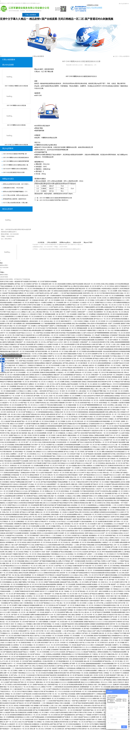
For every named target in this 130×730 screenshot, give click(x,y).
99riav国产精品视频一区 (29, 722)
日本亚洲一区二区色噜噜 (111, 486)
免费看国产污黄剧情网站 (96, 409)
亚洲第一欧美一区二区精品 (34, 449)
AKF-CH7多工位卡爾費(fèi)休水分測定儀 (16, 144)
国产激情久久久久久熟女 (82, 463)
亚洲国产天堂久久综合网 (49, 463)
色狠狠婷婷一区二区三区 (85, 298)
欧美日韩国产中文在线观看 (20, 461)
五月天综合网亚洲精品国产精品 (46, 456)
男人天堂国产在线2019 (19, 335)
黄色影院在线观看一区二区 (117, 316)
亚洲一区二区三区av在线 (28, 507)
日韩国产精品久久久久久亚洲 (15, 505)
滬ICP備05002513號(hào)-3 (75, 244)
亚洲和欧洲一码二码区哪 (23, 496)
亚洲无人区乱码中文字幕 (100, 461)
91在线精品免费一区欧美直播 (109, 386)
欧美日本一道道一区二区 (14, 367)
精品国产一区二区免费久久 (30, 326)
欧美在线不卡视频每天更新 (88, 330)
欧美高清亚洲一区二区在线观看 (67, 442)
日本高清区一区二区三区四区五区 (50, 714)
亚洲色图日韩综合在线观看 (83, 584)
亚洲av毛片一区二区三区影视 (119, 654)
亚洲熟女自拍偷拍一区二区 (105, 496)
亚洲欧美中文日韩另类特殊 (35, 540)
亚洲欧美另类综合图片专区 (51, 572)
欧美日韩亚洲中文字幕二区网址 (105, 342)
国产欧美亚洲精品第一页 (116, 556)
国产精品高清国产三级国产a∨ (46, 326)
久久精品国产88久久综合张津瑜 (14, 535)
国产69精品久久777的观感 (83, 714)
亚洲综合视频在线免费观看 (121, 349)
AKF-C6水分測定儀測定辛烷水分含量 (14, 172)
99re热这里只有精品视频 (41, 428)
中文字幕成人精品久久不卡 (117, 356)
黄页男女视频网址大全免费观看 (100, 337)
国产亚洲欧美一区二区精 (97, 582)
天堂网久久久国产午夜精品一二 (110, 561)
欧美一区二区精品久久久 (68, 300)
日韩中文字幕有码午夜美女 (95, 708)
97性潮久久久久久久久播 (55, 353)
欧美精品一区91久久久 (121, 395)
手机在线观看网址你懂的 (73, 333)
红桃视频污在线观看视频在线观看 (95, 479)
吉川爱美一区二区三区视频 (47, 526)
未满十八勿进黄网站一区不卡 (31, 486)
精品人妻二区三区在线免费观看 (37, 433)
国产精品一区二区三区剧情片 (23, 284)
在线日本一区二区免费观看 (96, 365)
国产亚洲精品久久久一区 (30, 412)
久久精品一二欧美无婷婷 (39, 391)
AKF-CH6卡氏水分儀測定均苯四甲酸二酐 (15, 154)
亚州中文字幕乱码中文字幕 (58, 619)
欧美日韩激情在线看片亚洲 (56, 545)
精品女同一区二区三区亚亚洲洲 (19, 519)
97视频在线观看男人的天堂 (92, 307)
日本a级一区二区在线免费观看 (12, 388)
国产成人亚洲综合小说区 (16, 603)
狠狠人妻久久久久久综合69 (66, 677)
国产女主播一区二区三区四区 (119, 547)
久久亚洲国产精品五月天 (119, 363)
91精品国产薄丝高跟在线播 (10, 293)
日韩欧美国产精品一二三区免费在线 (42, 549)
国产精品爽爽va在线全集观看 (52, 626)
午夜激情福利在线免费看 (68, 579)
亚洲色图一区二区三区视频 (57, 421)
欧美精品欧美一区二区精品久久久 (19, 314)
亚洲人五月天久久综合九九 (90, 668)
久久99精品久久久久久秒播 (97, 447)
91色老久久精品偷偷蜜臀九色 (40, 589)
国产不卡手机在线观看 (27, 286)
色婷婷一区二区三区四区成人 (29, 598)
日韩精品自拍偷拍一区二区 (118, 353)
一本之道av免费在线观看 (75, 528)
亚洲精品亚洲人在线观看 (25, 712)
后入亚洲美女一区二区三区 (79, 568)
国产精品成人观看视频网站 (96, 309)
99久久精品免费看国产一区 (51, 484)
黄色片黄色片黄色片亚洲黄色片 (77, 708)
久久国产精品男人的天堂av (42, 293)
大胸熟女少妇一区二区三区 (68, 347)
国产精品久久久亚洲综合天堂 (26, 556)
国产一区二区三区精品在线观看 (25, 351)
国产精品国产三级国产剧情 (72, 519)
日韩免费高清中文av (117, 635)
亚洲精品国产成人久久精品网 (27, 547)
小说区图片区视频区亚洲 (32, 423)
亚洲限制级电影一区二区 (87, 687)
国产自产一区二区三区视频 (63, 414)
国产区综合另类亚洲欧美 (52, 656)
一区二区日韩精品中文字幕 (15, 291)
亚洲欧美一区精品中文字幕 (35, 691)
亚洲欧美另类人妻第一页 (46, 291)
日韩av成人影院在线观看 (74, 547)
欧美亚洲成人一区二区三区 (50, 335)
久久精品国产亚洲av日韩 (113, 447)
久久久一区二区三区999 (53, 645)
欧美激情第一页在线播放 (29, 533)
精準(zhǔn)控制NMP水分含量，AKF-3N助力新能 (16, 184)
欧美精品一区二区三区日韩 (95, 477)
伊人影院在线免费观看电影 (103, 363)
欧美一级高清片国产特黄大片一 (29, 447)
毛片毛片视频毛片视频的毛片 (8, 305)
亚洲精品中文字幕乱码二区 (48, 498)
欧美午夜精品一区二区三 (58, 640)
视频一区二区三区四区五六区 (97, 503)
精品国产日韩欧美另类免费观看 (114, 309)
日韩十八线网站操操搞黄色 (82, 388)
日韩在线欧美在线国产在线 (75, 507)
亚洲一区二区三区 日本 (12, 563)
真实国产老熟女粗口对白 (33, 414)
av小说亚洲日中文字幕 (110, 603)
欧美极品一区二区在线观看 (55, 302)
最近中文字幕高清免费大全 (80, 423)
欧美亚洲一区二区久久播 (33, 677)
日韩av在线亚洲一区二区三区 (44, 393)
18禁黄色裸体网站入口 (9, 617)
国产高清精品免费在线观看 (86, 339)
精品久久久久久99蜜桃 (87, 682)
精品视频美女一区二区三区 (61, 409)
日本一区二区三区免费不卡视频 (12, 605)
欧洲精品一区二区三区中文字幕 (101, 584)
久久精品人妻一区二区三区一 (79, 309)
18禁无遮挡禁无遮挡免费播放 (69, 398)
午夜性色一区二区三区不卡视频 (114, 593)
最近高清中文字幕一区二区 (100, 430)
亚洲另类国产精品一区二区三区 (89, 402)
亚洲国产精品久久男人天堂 (89, 349)
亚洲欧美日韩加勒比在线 (81, 503)
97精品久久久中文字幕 (75, 670)
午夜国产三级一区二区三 (107, 449)
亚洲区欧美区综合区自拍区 (33, 577)
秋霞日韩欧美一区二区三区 (8, 656)
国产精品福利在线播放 (65, 540)
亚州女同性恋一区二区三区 (20, 377)
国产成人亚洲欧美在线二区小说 (23, 654)
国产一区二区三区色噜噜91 (53, 300)
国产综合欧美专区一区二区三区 (43, 607)
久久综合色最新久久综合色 (27, 647)
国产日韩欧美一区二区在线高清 (119, 339)
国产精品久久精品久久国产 (100, 358)
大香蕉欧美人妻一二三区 (38, 689)
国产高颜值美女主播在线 (10, 652)
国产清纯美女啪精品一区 (21, 593)
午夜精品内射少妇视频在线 (90, 468)
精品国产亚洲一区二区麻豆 (94, 719)
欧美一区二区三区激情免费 (51, 319)
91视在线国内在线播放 (18, 374)
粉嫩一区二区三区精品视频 (16, 561)
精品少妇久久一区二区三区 (23, 687)
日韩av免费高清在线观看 (112, 540)
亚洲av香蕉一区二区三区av (39, 342)
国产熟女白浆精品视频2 (65, 551)
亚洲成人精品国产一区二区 (20, 426)
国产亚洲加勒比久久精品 (53, 400)
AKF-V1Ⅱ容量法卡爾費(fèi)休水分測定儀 (16, 86)
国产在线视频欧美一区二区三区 (51, 330)
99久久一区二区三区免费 (120, 379)
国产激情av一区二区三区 (78, 722)
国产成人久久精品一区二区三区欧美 (63, 388)
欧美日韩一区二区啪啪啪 (13, 479)
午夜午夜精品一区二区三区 (35, 582)
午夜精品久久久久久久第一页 (60, 454)
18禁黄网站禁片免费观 (62, 477)
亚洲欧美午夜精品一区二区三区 (84, 605)
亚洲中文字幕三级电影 (117, 516)
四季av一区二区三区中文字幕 (92, 575)
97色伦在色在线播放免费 (97, 572)
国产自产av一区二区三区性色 (105, 286)
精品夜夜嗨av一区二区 (55, 428)
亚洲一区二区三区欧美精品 (86, 398)
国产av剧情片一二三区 (57, 293)
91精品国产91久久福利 (89, 379)
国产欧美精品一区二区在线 (75, 696)
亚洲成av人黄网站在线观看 (96, 435)
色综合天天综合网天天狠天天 (30, 367)
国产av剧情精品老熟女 (55, 363)
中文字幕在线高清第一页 (83, 337)
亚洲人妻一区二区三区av (106, 633)
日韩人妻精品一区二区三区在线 (14, 551)
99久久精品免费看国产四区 (17, 463)
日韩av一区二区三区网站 (10, 670)
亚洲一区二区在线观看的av (105, 524)
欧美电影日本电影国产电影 (106, 393)
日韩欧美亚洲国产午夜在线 (12, 470)
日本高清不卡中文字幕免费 (33, 463)
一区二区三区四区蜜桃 (85, 358)
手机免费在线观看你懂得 (27, 563)
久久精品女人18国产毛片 (73, 433)
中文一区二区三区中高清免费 (51, 365)
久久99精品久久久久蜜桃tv (24, 391)
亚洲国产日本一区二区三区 (113, 435)
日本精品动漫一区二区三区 (19, 475)
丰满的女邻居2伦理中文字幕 (84, 482)
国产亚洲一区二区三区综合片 (26, 682)
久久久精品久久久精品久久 (82, 316)
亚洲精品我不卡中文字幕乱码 (19, 330)
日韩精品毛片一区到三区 (23, 339)
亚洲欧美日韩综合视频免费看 (96, 568)
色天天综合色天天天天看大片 (110, 514)
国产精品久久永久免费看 (30, 291)
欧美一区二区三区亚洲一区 (100, 321)
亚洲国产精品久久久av (97, 440)
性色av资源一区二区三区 (55, 358)
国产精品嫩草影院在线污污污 (113, 677)
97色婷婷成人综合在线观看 (51, 461)
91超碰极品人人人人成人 (36, 593)
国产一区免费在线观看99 (54, 295)
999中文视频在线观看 (24, 400)
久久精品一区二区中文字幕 (100, 372)
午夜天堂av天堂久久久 (88, 547)
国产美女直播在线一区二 (51, 691)
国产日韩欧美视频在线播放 (90, 563)
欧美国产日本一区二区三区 (112, 440)
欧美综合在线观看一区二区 (113, 572)
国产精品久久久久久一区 (54, 391)
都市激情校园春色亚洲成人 (17, 370)
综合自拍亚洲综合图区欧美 (111, 351)
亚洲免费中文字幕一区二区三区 (101, 353)
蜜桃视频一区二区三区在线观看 (66, 584)
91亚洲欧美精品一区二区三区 (20, 302)
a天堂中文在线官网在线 (67, 530)
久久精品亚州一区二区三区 (15, 724)
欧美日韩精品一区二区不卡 (30, 528)
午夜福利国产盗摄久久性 (120, 489)
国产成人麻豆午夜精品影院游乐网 (37, 586)
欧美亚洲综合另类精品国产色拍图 (29, 503)
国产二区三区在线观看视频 (65, 374)
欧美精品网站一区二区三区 (52, 347)
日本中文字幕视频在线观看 (23, 356)
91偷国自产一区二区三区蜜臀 (110, 542)
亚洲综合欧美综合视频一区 (50, 442)
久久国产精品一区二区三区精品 (63, 565)
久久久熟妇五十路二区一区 (115, 328)
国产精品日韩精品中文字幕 (65, 503)
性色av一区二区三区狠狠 (96, 498)
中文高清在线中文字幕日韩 (34, 675)
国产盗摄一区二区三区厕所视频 (88, 407)
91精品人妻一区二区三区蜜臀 (12, 498)
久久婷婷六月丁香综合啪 (45, 405)
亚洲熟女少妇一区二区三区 (52, 491)
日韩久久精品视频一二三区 (46, 470)
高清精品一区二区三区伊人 (64, 535)
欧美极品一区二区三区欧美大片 (107, 554)
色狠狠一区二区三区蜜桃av (44, 305)
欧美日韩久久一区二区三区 (30, 565)
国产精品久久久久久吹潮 (53, 530)
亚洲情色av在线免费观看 (53, 654)
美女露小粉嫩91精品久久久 (69, 430)
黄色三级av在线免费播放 (79, 323)
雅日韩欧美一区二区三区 (87, 363)
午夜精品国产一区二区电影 (51, 593)
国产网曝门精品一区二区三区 (105, 391)
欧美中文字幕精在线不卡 (122, 286)
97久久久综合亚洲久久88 (65, 691)
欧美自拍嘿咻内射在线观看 (94, 351)
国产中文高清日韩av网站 (104, 491)
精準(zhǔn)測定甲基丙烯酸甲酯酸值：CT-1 (15, 191)
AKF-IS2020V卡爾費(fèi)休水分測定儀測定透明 (16, 168)
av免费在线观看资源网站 (82, 326)
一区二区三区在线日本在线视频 (30, 498)
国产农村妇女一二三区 (109, 416)
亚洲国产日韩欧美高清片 (21, 384)
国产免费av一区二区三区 (103, 344)
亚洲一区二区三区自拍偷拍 (58, 558)
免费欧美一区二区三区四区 (26, 293)
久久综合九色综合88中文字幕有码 (90, 395)
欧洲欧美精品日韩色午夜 (116, 372)
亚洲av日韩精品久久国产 (70, 356)
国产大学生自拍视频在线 (24, 307)
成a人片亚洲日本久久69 (80, 370)
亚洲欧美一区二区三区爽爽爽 (38, 358)
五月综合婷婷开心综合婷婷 (117, 689)
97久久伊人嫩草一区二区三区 (105, 426)
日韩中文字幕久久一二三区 (63, 437)
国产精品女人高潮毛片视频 (79, 416)
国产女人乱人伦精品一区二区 (48, 316)
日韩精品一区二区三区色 (52, 610)
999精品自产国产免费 (120, 381)
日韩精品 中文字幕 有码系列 (34, 680)
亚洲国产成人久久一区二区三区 (65, 556)
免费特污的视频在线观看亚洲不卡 (111, 526)
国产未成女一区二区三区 (67, 461)
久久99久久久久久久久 (37, 339)
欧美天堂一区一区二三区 (113, 414)
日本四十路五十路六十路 (36, 461)
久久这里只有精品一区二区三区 (73, 563)
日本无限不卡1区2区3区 (47, 570)
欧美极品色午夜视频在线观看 (30, 605)
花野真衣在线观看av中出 (104, 652)
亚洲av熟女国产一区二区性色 (52, 579)
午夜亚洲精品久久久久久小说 (119, 388)
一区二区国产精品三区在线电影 (41, 333)
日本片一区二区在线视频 (102, 428)
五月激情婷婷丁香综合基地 (117, 335)
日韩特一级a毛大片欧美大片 (116, 682)
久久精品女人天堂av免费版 (73, 496)
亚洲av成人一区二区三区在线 (60, 628)
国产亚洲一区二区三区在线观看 (20, 614)
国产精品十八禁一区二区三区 (72, 666)
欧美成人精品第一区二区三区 (88, 286)
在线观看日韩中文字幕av (109, 454)
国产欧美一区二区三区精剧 (101, 482)
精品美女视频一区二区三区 (24, 708)
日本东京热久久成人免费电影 (90, 512)
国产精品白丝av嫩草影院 (101, 577)
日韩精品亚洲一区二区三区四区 (49, 423)
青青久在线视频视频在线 (34, 440)
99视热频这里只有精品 (52, 703)
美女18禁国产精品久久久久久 (35, 524)
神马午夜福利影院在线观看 (120, 314)
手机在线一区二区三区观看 (68, 319)
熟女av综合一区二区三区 (91, 360)
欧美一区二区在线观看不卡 (89, 377)
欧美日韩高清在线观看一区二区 (23, 684)
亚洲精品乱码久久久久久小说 (37, 377)
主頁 (116, 56)
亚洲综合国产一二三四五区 (85, 312)
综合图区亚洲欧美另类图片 (19, 440)
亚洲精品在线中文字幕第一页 (29, 472)
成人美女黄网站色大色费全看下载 (52, 298)
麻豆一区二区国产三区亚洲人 (68, 312)
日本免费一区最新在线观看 (26, 428)
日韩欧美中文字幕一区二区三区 (99, 316)
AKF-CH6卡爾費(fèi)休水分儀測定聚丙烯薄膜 (16, 161)
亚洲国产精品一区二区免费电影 (87, 314)
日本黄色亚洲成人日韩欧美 (35, 347)
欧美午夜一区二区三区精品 (60, 351)
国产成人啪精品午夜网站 (101, 556)
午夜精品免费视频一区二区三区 (66, 482)
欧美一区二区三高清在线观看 (57, 284)
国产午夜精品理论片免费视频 (54, 519)
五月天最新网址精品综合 (100, 328)
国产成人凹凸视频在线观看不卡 (42, 710)
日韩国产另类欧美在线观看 (51, 582)
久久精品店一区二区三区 (87, 302)
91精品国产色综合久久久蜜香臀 (86, 717)
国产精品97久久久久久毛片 (55, 342)
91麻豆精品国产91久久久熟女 (22, 689)
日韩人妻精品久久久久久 (39, 451)
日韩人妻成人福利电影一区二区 (77, 614)
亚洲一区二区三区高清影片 (71, 302)
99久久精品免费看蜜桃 (40, 407)
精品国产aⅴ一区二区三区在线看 (54, 524)
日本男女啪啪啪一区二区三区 (95, 540)
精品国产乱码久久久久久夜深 (85, 645)
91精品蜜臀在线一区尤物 (18, 570)
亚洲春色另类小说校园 (104, 701)
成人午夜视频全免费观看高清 (119, 330)
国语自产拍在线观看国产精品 (37, 519)
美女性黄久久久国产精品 (93, 561)
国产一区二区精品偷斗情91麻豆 (35, 300)
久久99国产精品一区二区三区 (53, 349)
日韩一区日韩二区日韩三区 (31, 435)
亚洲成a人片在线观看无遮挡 (73, 381)
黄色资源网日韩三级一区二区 (65, 675)
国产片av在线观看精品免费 (7, 496)
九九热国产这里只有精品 (10, 682)
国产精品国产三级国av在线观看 (26, 628)
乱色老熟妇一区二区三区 (78, 505)
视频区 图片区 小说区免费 (95, 486)
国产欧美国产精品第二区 (60, 507)
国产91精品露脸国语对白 (116, 577)
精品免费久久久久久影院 (105, 666)
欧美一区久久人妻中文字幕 (64, 598)
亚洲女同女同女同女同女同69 (23, 668)
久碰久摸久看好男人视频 (63, 435)
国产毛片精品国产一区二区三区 (65, 605)
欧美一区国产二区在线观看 (112, 323)
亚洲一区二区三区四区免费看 (34, 319)
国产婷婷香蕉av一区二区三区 (23, 288)
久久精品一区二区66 (66, 365)
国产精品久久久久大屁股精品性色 (96, 722)
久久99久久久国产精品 (56, 286)
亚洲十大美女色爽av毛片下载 (113, 367)
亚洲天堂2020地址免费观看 (63, 323)
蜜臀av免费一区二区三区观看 (77, 351)
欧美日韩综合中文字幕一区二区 (47, 694)
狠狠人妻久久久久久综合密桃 (48, 503)
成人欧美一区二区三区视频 (116, 642)
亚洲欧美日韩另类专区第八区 (116, 465)
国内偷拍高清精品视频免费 (96, 412)
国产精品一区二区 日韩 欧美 (120, 493)
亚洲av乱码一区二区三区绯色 (92, 284)
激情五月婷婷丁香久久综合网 (119, 687)
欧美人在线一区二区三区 (46, 565)
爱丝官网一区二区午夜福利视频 (56, 661)
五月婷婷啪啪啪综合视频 (121, 659)
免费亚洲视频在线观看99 (28, 416)
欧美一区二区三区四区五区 (73, 377)
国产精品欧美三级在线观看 (70, 298)
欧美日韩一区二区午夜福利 (12, 598)
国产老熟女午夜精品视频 (87, 545)
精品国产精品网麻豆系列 (103, 617)
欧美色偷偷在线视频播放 (122, 449)
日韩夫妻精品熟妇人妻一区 (40, 288)
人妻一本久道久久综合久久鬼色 (16, 414)
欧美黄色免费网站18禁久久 (48, 367)
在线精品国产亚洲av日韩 (67, 582)
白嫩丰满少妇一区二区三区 (60, 419)
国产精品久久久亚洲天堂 (44, 568)
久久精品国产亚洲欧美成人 (89, 652)
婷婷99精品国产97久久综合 (26, 545)
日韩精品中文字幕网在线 (35, 365)
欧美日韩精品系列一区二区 (77, 479)
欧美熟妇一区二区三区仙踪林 (79, 435)
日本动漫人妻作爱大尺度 (73, 558)
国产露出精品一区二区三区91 (86, 591)
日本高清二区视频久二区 (84, 321)
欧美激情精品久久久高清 (22, 717)
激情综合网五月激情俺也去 (56, 288)
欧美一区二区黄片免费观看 (40, 621)
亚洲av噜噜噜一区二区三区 (33, 298)
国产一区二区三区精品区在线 (118, 337)
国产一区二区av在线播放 (70, 465)
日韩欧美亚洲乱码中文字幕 (17, 298)
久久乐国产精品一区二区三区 (50, 449)
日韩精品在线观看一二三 (106, 586)
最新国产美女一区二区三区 (105, 528)
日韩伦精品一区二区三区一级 (72, 524)
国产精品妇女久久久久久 (73, 652)
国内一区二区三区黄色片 (74, 649)
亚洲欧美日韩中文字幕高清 (74, 510)
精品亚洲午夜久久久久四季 (34, 335)
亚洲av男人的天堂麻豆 (13, 416)
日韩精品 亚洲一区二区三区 (62, 412)
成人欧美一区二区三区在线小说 (61, 542)
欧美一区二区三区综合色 (44, 542)
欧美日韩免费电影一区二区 (28, 575)
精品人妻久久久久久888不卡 (78, 472)
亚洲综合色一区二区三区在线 (83, 372)
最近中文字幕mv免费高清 (84, 465)
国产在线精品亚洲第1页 (91, 291)
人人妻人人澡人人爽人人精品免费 (58, 705)
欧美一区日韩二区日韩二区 (101, 298)
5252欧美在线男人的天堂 (87, 493)
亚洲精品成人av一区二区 (63, 416)
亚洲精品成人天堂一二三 (41, 701)
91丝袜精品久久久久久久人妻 (108, 444)
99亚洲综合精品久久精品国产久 (110, 288)
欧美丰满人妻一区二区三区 (15, 412)
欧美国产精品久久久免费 (7, 288)
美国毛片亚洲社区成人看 (28, 393)
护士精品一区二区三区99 (14, 326)
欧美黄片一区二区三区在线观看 (75, 386)
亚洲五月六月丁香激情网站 (61, 663)
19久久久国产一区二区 (94, 526)
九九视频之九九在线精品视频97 (89, 586)
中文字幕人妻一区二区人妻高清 (88, 384)
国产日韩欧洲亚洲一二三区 (37, 703)
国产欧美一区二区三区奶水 (61, 393)
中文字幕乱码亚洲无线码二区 (88, 491)
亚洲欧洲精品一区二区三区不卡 (25, 521)
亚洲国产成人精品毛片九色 (100, 656)
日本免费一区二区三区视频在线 (56, 433)
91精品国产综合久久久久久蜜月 (112, 475)
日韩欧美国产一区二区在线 (23, 342)
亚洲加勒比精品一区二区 (29, 419)
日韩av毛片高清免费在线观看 (84, 319)
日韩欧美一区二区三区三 (10, 428)
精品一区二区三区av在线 (22, 358)
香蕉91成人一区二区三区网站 (51, 312)
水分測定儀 (15, 15)
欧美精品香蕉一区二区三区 (17, 319)
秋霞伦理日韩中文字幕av (47, 600)
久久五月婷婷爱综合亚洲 (115, 321)
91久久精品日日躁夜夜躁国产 (57, 726)
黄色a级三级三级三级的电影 (19, 433)
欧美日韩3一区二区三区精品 (57, 510)
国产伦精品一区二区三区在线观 (30, 316)
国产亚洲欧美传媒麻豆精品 (62, 505)
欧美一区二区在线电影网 (32, 505)
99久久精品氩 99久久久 (98, 295)
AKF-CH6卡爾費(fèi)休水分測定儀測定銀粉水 (16, 157)
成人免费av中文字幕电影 (63, 561)
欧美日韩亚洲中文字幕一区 (70, 358)
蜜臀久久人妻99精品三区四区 (64, 370)
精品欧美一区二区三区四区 (60, 670)
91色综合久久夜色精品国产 (20, 484)
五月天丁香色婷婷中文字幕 (21, 558)
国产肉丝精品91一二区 (73, 631)
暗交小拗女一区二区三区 (42, 286)
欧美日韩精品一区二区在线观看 (108, 402)
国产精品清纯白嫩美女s (33, 570)
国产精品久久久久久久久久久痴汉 (64, 600)
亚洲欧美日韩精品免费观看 (47, 372)
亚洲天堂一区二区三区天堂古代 (23, 549)
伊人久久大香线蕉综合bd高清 (94, 647)
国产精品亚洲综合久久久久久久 (93, 475)
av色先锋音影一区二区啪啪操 (108, 507)
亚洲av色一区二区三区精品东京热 (46, 416)
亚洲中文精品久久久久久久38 (111, 370)
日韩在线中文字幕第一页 (37, 314)
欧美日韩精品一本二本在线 (58, 512)
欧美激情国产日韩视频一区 (104, 589)
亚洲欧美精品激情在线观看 (93, 386)
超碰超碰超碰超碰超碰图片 (91, 507)
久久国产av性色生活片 (87, 333)
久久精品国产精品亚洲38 (27, 363)
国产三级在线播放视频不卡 (16, 437)
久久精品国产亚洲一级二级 (55, 591)
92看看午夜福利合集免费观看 (67, 516)
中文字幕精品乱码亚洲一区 (19, 458)
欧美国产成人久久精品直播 (80, 535)
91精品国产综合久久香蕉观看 (121, 638)
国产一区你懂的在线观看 (78, 561)
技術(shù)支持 (64, 15)
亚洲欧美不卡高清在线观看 (114, 479)
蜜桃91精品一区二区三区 (43, 682)
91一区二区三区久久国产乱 (52, 384)
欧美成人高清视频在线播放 (65, 316)
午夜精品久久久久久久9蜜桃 (121, 589)
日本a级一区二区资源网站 (94, 712)
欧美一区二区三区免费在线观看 (74, 621)
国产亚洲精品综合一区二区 (36, 491)
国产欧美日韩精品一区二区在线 (50, 624)
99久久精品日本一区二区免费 (76, 419)
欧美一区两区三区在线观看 (82, 484)
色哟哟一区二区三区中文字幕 (26, 670)
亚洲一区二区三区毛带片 (9, 295)
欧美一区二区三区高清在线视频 (91, 288)
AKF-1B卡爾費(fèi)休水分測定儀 (16, 125)
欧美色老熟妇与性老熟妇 (16, 486)
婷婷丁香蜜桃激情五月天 (105, 638)
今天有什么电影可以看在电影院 (59, 712)
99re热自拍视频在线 (24, 530)
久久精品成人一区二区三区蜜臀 (108, 291)
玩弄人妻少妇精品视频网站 (57, 589)
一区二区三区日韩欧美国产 (110, 433)
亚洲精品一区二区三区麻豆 (41, 712)
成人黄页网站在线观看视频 (94, 607)
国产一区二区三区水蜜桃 (79, 540)
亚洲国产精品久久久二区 (16, 435)
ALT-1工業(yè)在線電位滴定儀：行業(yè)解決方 (16, 202)
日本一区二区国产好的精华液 (58, 614)
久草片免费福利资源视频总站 (121, 302)
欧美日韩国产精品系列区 (29, 388)
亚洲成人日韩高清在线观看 (89, 381)
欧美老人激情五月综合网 (29, 542)
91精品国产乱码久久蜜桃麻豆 (75, 619)
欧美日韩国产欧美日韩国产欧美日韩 (91, 433)
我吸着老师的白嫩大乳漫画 (70, 428)
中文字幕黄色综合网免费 (27, 510)
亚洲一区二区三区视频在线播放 (107, 649)
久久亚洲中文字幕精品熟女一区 (85, 335)
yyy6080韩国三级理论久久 (13, 698)
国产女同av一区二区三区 (29, 554)
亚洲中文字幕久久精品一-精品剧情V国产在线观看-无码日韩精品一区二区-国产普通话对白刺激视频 (56, 18)
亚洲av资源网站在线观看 (24, 295)
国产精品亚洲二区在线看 (82, 675)
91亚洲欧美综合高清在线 (15, 516)
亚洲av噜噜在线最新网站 (94, 542)
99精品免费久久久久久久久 (37, 493)
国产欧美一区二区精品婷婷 (40, 284)
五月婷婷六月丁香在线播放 (39, 356)
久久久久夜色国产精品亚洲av (77, 719)
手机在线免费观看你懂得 (69, 295)
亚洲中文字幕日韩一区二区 (50, 516)
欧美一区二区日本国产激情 (24, 621)
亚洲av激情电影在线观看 (9, 409)
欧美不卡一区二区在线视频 (121, 670)
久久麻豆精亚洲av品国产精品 (73, 288)
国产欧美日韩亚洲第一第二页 (43, 351)
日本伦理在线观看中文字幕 (71, 344)
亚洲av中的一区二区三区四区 (78, 477)
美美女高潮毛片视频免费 (57, 402)
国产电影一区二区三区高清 (117, 579)
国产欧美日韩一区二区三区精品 (85, 300)
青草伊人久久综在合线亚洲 (45, 533)
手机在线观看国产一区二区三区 (42, 668)
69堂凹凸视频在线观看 (69, 353)
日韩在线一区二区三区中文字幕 (79, 409)
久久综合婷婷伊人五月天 (72, 493)
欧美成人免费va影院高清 (48, 414)
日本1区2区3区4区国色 (104, 377)
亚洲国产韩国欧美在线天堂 (23, 591)
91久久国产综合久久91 (60, 528)
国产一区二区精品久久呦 (84, 295)
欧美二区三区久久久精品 (104, 698)
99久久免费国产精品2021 (105, 384)
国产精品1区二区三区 (97, 484)
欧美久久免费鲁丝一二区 (13, 454)
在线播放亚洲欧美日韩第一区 (25, 407)
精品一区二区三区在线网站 (42, 514)
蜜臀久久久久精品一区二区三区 (71, 349)
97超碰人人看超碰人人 (104, 619)
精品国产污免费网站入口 (59, 668)
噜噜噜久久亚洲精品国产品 (62, 309)
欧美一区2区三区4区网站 (106, 405)
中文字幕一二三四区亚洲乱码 (54, 687)
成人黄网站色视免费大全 (60, 305)
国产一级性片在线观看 (101, 591)
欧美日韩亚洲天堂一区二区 (80, 367)
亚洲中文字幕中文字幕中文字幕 (27, 305)
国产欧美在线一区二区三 (54, 586)
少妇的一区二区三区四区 (56, 395)
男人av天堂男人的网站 (40, 353)
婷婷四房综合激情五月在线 (97, 414)
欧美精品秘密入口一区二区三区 (16, 442)
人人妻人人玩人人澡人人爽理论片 (72, 633)
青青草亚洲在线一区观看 (27, 514)
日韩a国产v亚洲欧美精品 (102, 335)
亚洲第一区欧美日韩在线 (7, 696)
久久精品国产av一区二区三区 (8, 402)
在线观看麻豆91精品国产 (76, 393)
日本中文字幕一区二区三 (43, 631)
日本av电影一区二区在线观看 (111, 477)
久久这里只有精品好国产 (39, 295)
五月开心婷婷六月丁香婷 (102, 300)
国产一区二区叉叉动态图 (44, 500)
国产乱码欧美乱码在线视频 (119, 319)
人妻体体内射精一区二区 (36, 321)
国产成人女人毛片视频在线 (53, 337)
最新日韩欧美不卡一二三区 (69, 321)
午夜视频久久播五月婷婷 (33, 624)
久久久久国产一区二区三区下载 (90, 444)
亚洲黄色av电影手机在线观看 (74, 284)
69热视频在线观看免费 (97, 677)
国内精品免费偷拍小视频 (9, 307)
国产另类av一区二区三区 (12, 489)
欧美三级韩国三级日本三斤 (34, 374)
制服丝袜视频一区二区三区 (21, 381)
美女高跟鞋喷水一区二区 (101, 312)
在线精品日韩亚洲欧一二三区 (107, 505)
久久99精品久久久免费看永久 (60, 500)
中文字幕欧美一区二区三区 (8, 521)
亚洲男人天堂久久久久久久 (117, 537)
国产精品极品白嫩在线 (43, 619)
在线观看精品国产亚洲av (89, 528)
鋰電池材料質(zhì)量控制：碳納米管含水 (14, 199)
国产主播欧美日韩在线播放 (75, 379)
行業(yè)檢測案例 (30, 15)
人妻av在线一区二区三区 (95, 370)
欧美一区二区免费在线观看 (35, 465)
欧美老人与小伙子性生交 (58, 521)
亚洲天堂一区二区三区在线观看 (12, 405)
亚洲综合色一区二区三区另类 (49, 677)
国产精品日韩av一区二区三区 (17, 477)
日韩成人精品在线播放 (112, 503)
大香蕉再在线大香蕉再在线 (90, 510)
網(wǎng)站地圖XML (124, 3)
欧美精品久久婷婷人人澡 (11, 547)
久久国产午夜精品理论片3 (53, 689)
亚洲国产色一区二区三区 (54, 356)
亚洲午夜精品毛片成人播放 (24, 617)
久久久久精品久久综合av (102, 537)
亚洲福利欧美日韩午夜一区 (104, 314)
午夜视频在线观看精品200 (122, 393)
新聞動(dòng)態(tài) (48, 15)
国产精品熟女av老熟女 (110, 680)
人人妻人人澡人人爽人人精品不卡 (12, 419)
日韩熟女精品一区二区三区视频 (59, 719)
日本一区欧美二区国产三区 (23, 666)
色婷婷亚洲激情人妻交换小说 (92, 696)
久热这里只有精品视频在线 (105, 349)
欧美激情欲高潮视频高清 (21, 321)
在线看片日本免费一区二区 (55, 344)
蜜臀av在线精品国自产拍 (108, 307)
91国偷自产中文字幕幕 (119, 633)
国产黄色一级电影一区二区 (29, 456)
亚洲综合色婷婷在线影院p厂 (12, 472)
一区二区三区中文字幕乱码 (64, 367)
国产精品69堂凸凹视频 (65, 423)
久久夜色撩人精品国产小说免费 (54, 339)
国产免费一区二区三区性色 (41, 421)
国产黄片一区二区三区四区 (112, 365)
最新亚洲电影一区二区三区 (11, 510)
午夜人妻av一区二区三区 (109, 305)
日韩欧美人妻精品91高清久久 (49, 486)
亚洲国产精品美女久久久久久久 (55, 377)
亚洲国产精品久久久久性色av (103, 302)
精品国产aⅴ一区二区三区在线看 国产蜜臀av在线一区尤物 (61, 612)
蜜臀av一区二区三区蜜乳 (82, 582)
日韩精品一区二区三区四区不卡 (32, 551)
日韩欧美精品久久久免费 (42, 386)
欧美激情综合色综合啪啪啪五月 (109, 512)
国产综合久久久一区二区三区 (102, 319)
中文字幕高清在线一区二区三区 (66, 440)
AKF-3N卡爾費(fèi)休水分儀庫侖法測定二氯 (15, 165)
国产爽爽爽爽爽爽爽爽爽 (102, 333)
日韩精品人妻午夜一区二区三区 (55, 493)
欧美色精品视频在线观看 (98, 530)
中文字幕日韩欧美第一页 (7, 451)
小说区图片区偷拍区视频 (106, 400)
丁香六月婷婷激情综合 (32, 477)
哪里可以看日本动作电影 (58, 333)
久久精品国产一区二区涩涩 (56, 621)
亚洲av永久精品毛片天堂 (110, 614)
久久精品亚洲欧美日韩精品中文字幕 (71, 400)
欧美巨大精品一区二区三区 (29, 500)
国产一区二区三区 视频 (91, 393)
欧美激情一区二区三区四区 (79, 603)
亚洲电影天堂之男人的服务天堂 (74, 307)
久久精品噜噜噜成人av (92, 505)
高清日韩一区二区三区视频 (67, 572)
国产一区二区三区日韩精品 (110, 533)
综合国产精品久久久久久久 (24, 333)
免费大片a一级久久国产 (11, 545)
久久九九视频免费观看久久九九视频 (10, 316)
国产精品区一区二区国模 (18, 337)
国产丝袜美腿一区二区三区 (93, 451)
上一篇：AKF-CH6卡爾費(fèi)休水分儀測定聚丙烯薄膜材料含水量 (53, 198)
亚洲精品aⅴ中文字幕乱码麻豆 (15, 577)
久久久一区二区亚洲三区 (10, 400)
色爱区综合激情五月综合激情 (45, 309)
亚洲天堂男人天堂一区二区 (91, 293)
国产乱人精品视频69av (112, 530)
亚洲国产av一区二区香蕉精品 (110, 549)
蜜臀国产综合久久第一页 (74, 305)
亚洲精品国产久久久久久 (36, 572)
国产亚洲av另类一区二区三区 (22, 589)
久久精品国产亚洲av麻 (9, 421)
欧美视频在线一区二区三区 (13, 286)
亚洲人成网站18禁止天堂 (112, 412)
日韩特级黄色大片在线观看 (94, 419)
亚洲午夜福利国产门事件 (97, 600)
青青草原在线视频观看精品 (54, 537)
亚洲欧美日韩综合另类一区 (85, 356)
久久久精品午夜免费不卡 (12, 309)
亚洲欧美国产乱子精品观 (19, 579)
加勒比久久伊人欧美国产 (17, 423)
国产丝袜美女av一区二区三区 (81, 374)
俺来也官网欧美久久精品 (15, 528)
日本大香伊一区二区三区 (72, 402)
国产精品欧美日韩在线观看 (92, 640)
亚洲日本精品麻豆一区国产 (12, 393)
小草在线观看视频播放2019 (52, 430)
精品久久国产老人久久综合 (94, 472)
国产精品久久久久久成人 (21, 491)
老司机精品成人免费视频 (45, 663)
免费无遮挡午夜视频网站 (7, 284)
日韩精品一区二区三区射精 (10, 701)
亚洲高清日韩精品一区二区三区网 (30, 642)
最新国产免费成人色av (11, 710)
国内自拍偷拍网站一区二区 (89, 521)
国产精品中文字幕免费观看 (102, 612)
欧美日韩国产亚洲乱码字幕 (21, 635)
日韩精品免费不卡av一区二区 (8, 395)
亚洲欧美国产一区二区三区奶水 (88, 701)
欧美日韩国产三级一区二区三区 (50, 642)
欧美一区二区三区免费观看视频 (114, 295)
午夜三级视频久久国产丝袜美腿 (39, 705)
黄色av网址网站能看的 (35, 330)
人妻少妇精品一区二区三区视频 (87, 391)
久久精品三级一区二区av (103, 330)
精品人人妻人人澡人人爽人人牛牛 (101, 388)
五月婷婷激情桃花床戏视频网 (53, 426)
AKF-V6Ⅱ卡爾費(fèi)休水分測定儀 (16, 105)
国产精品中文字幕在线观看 (65, 447)
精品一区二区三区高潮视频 (12, 568)
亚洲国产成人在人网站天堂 (71, 286)
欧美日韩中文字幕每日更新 (111, 409)
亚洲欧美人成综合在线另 (18, 449)
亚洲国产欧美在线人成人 (42, 402)
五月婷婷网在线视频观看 (106, 659)
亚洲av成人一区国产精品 (71, 701)
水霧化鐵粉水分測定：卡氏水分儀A (13, 187)
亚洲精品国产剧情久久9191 (89, 496)
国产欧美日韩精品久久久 (117, 300)
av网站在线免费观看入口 (104, 726)
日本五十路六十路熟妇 (94, 549)
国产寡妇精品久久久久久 (65, 486)
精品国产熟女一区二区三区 (24, 421)
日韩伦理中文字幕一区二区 (117, 347)
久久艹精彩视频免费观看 (48, 323)
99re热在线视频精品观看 (68, 337)
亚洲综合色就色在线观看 (61, 291)
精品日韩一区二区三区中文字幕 (32, 584)
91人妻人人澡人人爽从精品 (34, 312)
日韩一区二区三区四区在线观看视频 (105, 398)
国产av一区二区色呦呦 (109, 647)
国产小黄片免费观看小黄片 (17, 323)
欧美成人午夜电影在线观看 (21, 705)
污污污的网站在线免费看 (89, 670)
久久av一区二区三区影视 (44, 454)
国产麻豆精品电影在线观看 (56, 407)
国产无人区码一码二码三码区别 (57, 379)
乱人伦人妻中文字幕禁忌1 (116, 591)
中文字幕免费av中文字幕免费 (114, 437)
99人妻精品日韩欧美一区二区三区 (37, 475)
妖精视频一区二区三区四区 (47, 435)
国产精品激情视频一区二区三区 (83, 570)
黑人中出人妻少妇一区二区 (86, 612)
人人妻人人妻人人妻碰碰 (118, 344)
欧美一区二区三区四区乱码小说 (50, 596)
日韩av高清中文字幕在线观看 (95, 323)
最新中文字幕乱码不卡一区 (43, 521)
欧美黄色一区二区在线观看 (121, 400)
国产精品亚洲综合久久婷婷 (87, 344)
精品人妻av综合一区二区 (116, 312)
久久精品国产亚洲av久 (12, 503)
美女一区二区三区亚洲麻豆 (97, 596)
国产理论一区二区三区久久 (57, 386)
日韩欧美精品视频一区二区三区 (65, 326)
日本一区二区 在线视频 (38, 656)
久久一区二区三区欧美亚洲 (20, 430)
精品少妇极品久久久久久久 (59, 682)
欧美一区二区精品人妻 (8, 666)
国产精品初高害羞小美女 (109, 500)
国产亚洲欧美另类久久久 (78, 647)
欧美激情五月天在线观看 (121, 519)
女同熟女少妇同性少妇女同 (40, 379)
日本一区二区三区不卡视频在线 (107, 468)
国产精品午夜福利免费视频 (48, 482)
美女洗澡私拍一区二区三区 (106, 563)
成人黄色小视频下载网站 (19, 582)
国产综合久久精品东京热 (85, 442)
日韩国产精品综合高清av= (88, 489)
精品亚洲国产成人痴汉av (117, 428)
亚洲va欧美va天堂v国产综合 (99, 458)
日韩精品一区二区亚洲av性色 (44, 722)
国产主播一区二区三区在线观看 (16, 372)
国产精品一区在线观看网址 (36, 349)
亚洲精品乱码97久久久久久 (40, 307)
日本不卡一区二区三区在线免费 (91, 305)
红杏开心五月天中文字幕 (67, 458)
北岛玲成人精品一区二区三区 (52, 321)
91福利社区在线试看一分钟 (43, 628)
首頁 (4, 15)
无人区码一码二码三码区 (73, 421)
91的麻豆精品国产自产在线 (80, 565)
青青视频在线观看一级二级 (52, 314)
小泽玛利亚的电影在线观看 (64, 498)
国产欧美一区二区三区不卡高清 (43, 409)
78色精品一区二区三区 (70, 591)
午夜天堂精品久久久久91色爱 (65, 463)
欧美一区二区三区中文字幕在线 (19, 349)
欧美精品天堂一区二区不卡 (105, 626)
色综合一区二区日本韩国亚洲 (35, 398)
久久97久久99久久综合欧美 (80, 551)
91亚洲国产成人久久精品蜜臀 (54, 444)
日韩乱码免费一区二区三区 (58, 514)
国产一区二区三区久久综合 (34, 442)
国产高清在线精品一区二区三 (16, 680)
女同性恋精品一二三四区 (72, 545)
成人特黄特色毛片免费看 (67, 596)
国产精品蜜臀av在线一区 (48, 370)
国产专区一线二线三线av (13, 575)
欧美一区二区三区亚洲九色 (47, 605)
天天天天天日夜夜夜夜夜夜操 (121, 384)
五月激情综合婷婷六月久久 (96, 423)
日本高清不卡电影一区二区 (77, 454)
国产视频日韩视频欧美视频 (47, 561)
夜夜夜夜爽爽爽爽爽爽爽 (33, 323)
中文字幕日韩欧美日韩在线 (107, 293)
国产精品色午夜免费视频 (71, 339)
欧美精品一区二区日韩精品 (76, 554)
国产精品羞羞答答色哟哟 (23, 656)
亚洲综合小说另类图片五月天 (43, 696)
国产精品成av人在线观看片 (44, 547)
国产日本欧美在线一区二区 (47, 477)
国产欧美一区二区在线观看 (36, 426)
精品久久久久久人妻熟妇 (18, 312)
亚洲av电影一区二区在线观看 (103, 493)
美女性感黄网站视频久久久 (76, 291)
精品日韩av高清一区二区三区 (106, 407)
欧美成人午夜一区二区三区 (119, 605)
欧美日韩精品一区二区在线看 (23, 451)
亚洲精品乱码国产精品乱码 (29, 568)
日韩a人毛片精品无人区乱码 (8, 407)
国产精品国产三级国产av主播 (100, 347)
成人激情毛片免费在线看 (7, 342)
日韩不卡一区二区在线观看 (69, 314)
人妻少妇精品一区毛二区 (33, 370)
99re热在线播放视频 (109, 498)
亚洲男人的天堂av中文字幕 (54, 633)
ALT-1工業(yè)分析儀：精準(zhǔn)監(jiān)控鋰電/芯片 (16, 195)
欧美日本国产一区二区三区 (32, 482)
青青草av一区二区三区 (62, 526)
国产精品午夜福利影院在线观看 (73, 293)
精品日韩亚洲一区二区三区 (85, 516)
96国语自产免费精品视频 (17, 482)
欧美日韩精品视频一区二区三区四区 (109, 421)
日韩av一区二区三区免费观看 (106, 668)
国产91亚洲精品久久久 (40, 344)
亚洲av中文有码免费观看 (104, 631)
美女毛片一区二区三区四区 (61, 472)
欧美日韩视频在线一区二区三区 (70, 330)
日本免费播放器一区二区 (41, 510)
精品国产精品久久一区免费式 (38, 302)
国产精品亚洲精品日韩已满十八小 (58, 479)
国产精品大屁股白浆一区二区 (88, 519)
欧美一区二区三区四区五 (96, 565)
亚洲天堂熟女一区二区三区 (117, 333)
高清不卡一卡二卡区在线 (14, 663)
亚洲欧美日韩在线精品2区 (18, 328)
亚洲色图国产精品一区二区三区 (39, 726)
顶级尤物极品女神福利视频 (88, 426)
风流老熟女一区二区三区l (20, 347)
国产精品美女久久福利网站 (77, 500)
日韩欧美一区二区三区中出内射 (36, 328)
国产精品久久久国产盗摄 (80, 486)
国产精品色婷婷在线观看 (12, 363)
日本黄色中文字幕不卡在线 (67, 335)
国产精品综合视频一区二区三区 (54, 638)
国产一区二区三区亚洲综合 (116, 358)
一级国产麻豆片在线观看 (56, 617)
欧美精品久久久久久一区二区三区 (107, 558)
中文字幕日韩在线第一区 (52, 328)
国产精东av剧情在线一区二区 (71, 363)
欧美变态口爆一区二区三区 (68, 328)
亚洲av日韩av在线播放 (107, 284)
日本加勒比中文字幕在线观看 (102, 605)
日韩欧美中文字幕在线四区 (121, 626)
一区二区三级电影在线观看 (8, 391)
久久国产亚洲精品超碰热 (18, 300)
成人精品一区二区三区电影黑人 (99, 326)
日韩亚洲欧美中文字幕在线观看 (69, 449)
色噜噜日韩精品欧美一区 (117, 298)
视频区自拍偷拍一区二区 (60, 405)
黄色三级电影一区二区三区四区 (80, 456)
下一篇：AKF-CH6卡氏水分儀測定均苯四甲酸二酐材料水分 (51, 200)
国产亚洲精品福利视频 (13, 600)
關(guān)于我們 (79, 15)
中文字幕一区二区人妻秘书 (94, 614)
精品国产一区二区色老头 (118, 584)
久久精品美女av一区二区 (116, 326)
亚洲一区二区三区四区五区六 (80, 414)
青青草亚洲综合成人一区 (27, 353)
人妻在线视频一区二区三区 (78, 542)
